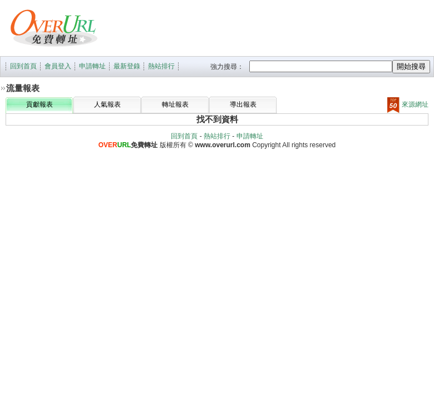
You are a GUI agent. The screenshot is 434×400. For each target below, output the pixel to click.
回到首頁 (23, 66)
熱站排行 (161, 66)
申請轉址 (92, 66)
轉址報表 (175, 104)
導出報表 (243, 104)
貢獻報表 (39, 104)
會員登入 (58, 66)
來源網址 (407, 104)
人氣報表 (107, 104)
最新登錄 (127, 66)
